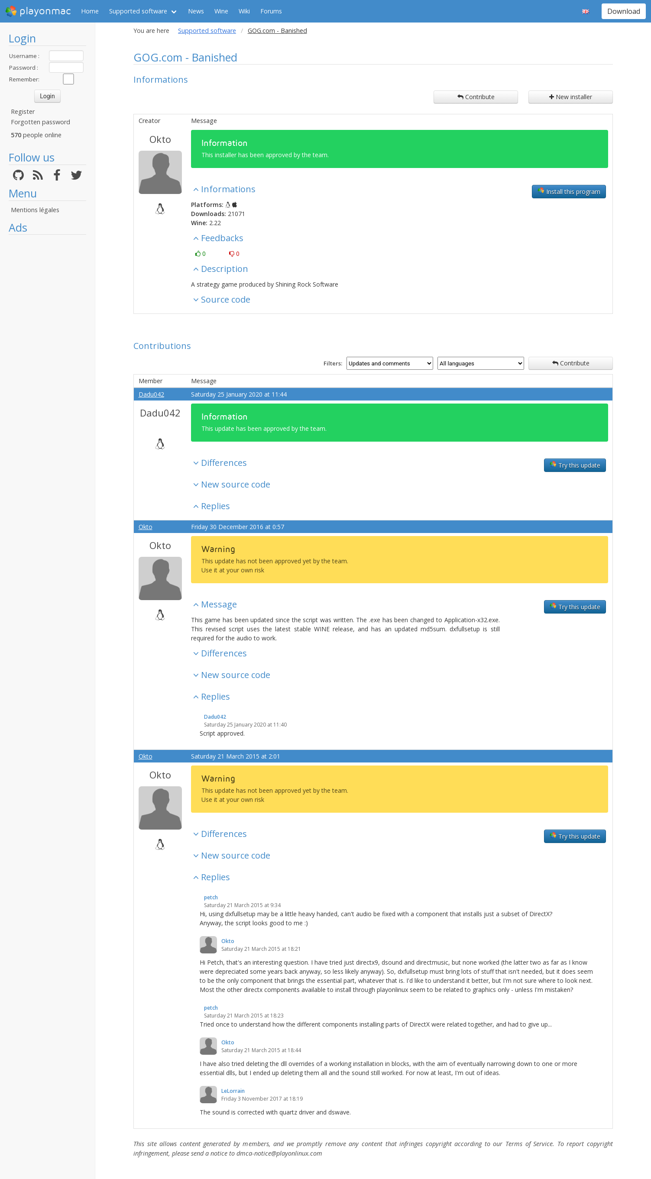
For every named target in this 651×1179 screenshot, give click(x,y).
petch (211, 897)
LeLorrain (233, 1091)
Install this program (569, 191)
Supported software (138, 11)
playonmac (38, 11)
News (196, 11)
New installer (570, 97)
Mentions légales (35, 210)
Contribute (476, 97)
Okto (160, 138)
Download (623, 11)
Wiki (244, 11)
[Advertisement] (47, 369)
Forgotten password (40, 122)
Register (23, 111)
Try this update (575, 465)
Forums (271, 11)
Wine (221, 11)
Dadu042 (151, 394)
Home (90, 11)
